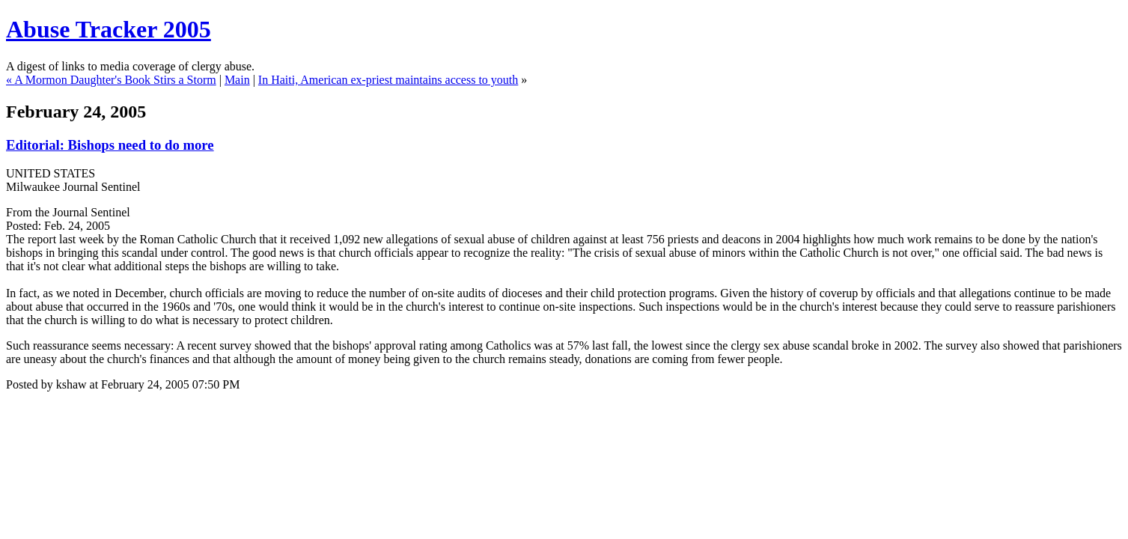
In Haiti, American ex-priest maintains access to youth (388, 79)
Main (237, 79)
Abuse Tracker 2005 (108, 29)
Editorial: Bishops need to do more (110, 145)
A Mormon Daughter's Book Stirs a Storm (115, 79)
